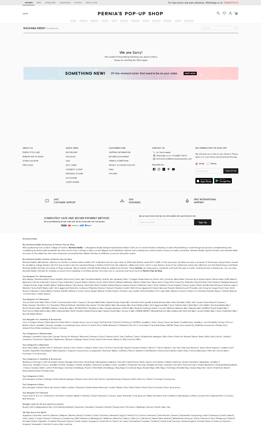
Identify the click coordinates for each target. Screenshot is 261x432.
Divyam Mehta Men (96, 302)
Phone (213, 163)
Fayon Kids (28, 396)
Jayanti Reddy (81, 282)
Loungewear (95, 351)
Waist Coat (98, 348)
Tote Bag (171, 368)
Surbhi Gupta (112, 291)
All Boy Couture (198, 396)
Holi (32, 407)
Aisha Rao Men (66, 308)
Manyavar (27, 282)
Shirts (49, 348)
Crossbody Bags (134, 368)
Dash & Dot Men (37, 302)
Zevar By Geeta (172, 322)
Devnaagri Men (124, 305)
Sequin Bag (196, 368)
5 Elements (123, 325)
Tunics (137, 336)
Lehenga (48, 379)
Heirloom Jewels (180, 362)
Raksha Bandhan (66, 407)
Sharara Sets (112, 336)
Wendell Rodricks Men (161, 311)
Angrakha (35, 351)
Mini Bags (160, 368)
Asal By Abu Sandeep (112, 279)
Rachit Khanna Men (31, 308)
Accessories (82, 351)
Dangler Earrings (154, 365)
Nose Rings (90, 362)
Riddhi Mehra (50, 285)
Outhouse (126, 322)
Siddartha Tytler (144, 285)
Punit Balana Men (140, 305)
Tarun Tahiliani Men (178, 305)
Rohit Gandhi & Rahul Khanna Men (86, 311)
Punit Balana (214, 282)
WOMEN (29, 2)
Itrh (156, 291)
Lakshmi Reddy (72, 396)
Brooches (42, 354)
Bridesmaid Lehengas (151, 336)
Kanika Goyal (182, 288)
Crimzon (63, 328)
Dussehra (90, 407)
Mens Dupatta (59, 351)
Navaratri (79, 407)
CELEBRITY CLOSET (74, 169)
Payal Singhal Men (219, 308)
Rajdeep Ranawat (230, 282)
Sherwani (58, 348)
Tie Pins (108, 348)
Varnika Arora (78, 322)
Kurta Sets (47, 336)
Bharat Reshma (68, 305)
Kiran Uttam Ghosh (106, 282)
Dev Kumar (91, 305)
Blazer (120, 387)
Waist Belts (97, 368)
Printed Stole (48, 371)
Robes (144, 348)
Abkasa (54, 308)
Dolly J (127, 279)
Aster (154, 322)
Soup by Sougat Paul (213, 288)
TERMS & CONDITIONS (119, 161)
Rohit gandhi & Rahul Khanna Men (155, 302)
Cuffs (45, 362)
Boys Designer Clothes (33, 387)
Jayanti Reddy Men (206, 311)
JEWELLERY (50, 2)
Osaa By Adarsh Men (174, 279)
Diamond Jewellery (102, 365)
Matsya (72, 291)
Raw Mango (28, 279)
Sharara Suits (81, 379)
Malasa (101, 291)
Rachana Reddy (76, 247)
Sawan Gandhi (61, 291)
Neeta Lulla (48, 288)
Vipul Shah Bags (157, 325)
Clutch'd (117, 322)
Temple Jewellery (83, 365)
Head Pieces (132, 362)
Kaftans (129, 336)
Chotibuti (60, 396)
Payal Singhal (174, 285)
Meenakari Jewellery (209, 362)
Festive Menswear (198, 351)
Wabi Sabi (191, 302)
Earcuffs (122, 362)
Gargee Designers (113, 308)
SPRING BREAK (142, 311)
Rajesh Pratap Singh (33, 285)
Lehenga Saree (81, 339)
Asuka (200, 302)
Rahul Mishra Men (42, 311)
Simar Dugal (90, 291)
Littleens (172, 396)
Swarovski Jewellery (32, 365)
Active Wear (222, 351)
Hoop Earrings (189, 365)
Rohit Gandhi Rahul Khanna (209, 285)
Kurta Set (93, 379)
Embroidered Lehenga (64, 379)
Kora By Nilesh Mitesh (32, 314)
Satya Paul (69, 279)
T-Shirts (159, 348)
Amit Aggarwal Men (159, 305)
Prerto (55, 328)
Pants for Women (183, 336)
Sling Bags (120, 368)
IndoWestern (150, 351)
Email (200, 163)
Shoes (27, 368)
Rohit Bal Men (178, 302)
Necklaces (27, 362)
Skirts (218, 336)
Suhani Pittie (28, 328)
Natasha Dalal (41, 279)
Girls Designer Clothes (33, 379)
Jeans (202, 348)
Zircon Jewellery (50, 365)
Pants (79, 348)
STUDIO (78, 2)
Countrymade (64, 302)
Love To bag (92, 322)
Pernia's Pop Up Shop (152, 271)
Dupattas (49, 339)
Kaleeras (112, 362)
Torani (80, 291)
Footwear (27, 354)
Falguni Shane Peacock (141, 279)
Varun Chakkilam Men (226, 311)
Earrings (37, 362)
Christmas (129, 407)
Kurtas (67, 348)
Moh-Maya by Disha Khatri (58, 322)
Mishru (137, 282)
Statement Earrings (136, 365)
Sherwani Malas (110, 351)
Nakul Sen (145, 282)
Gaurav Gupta (189, 285)
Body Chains (146, 362)
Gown (102, 336)
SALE (68, 161)
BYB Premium (29, 399)
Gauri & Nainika (65, 282)
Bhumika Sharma (97, 288)
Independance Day (43, 407)
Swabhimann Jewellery (191, 322)
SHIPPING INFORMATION (119, 152)
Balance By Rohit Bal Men (183, 311)
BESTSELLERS (71, 152)
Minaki (26, 325)
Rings (61, 362)
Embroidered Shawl (32, 371)
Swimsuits (38, 339)
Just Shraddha (210, 322)
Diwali (25, 407)
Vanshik (134, 302)
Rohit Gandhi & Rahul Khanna (108, 285)
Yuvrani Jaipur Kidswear (120, 396)
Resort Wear (197, 336)
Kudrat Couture (159, 308)
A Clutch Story (95, 325)
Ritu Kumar (79, 285)
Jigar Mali (164, 291)
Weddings (140, 407)
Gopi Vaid (229, 288)
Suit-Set (176, 348)
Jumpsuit (71, 351)
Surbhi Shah (129, 288)
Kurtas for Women (69, 336)
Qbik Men (193, 305)
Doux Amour (81, 325)
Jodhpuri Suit (227, 348)
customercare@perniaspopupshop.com (174, 159)
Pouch (88, 368)
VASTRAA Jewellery (141, 322)
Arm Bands (158, 362)
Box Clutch (207, 368)
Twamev (221, 302)
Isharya (40, 322)
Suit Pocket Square (122, 348)
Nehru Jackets (68, 387)
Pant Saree (107, 339)
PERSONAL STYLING (74, 173)
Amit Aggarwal (61, 288)
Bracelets (53, 362)
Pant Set (211, 351)
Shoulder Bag (183, 368)
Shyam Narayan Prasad (163, 288)
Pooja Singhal (56, 279)
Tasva (25, 302)
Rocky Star (159, 279)
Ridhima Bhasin (65, 285)
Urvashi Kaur (30, 294)
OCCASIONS (71, 178)
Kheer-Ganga (29, 305)
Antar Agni (80, 279)
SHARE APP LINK (231, 171)
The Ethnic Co (43, 305)
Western (139, 351)
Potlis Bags (58, 368)
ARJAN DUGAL (81, 308)
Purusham (55, 305)
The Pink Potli (105, 322)
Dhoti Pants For (138, 379)
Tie (34, 354)
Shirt (126, 387)
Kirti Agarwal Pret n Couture (219, 396)
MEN (39, 2)
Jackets (226, 336)
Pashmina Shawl (221, 368)
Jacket (112, 387)
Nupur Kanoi (157, 282)
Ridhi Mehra (230, 279)
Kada (234, 365)
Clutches (68, 368)
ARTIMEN (45, 308)
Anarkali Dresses (114, 379)
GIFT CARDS (71, 165)
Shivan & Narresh (41, 282)
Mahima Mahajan (124, 282)
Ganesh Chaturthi (104, 407)
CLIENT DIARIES (72, 182)
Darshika (81, 305)
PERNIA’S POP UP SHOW (33, 156)
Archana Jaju (126, 291)
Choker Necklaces (206, 365)
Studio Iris (191, 291)
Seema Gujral (129, 285)
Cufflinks (123, 351)
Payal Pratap (201, 282)
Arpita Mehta (46, 291)
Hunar (160, 322)
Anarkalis (37, 336)
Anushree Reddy (93, 279)
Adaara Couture (178, 291)
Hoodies (136, 348)
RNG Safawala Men (60, 311)
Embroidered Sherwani (97, 387)
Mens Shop (183, 351)
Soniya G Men (128, 311)
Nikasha (26, 288)
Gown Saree (95, 339)
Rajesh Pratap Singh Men (118, 302)
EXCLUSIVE (71, 156)
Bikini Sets (210, 336)
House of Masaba (31, 291)
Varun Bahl (36, 288)
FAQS (111, 169)
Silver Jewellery (119, 365)
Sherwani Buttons (190, 348)
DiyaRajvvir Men (96, 308)
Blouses (69, 339)
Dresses (94, 336)
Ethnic (131, 351)
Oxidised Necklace (223, 365)
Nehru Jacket (39, 348)
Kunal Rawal (209, 302)
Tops (122, 336)
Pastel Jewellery (67, 365)
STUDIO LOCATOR (30, 161)
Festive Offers (134, 339)
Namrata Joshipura (79, 288)
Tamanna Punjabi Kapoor (209, 291)
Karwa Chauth (153, 407)
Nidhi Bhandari (110, 325)
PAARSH (206, 308)
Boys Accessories (172, 387)
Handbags (78, 368)
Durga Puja (119, 407)
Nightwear (59, 339)
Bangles (69, 362)
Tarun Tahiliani (160, 285)
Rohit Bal (89, 285)
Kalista (92, 282)
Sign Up (203, 222)
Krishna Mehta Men (106, 305)
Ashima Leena (230, 285)
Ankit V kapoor (79, 302)
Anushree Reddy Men (220, 305)
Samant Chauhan (114, 288)
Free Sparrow (139, 396)
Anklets (168, 362)
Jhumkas (168, 365)
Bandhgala (46, 351)
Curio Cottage (29, 322)
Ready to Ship (120, 339)
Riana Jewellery (37, 325)
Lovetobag (69, 325)
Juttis (48, 368)
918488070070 (231, 2)
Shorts (151, 348)
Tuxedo (26, 351)
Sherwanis (84, 336)
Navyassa (103, 396)
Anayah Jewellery (54, 325)
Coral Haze (143, 325)
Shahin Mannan (230, 291)
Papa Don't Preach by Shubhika (179, 282)
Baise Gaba (218, 279)
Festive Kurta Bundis (167, 351)
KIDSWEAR (65, 2)
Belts (42, 368)
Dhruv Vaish (51, 302)
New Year (166, 407)
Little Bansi (49, 396)
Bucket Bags (148, 368)
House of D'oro (225, 322)
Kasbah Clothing (142, 308)
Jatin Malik (204, 305)
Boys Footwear (156, 387)
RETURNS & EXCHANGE (119, 156)
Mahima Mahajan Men (177, 308)
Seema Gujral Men (112, 311)
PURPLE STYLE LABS (31, 152)
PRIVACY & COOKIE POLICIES (122, 165)
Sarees (57, 336)
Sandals (34, 368)
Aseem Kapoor (44, 294)
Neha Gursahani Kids (157, 396)
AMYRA (170, 325)
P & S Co (38, 396)
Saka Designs (183, 396)
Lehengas (27, 336)
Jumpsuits (27, 339)
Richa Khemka (147, 291)
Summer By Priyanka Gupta (198, 279)
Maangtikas (101, 362)
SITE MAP (113, 173)
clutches (138, 268)
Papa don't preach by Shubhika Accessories (194, 325)
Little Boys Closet (89, 396)
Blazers (168, 348)
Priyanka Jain (196, 288)
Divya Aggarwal (143, 288)
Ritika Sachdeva (43, 328)
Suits (73, 348)
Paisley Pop (221, 325)
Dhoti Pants (168, 336)
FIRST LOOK (91, 2)
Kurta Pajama (213, 348)
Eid (55, 407)
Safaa (136, 291)
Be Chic (133, 325)
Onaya (54, 282)
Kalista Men (128, 308)
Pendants (194, 362)
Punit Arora (28, 311)
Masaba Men (195, 308)
